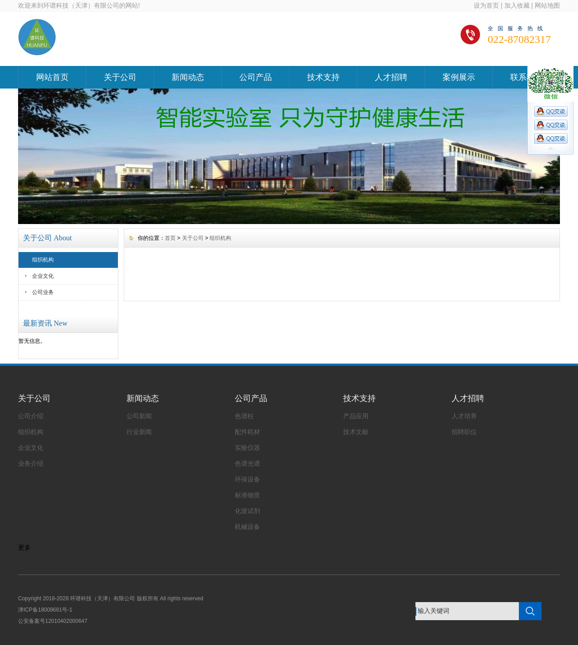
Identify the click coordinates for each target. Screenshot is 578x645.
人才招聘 (391, 77)
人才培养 (464, 416)
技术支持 (323, 77)
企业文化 (43, 276)
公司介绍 (30, 416)
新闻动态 (188, 77)
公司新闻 (139, 416)
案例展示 (459, 77)
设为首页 (486, 5)
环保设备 (247, 479)
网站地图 (547, 5)
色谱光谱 (247, 463)
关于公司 (120, 77)
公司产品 (255, 77)
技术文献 (355, 431)
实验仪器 (247, 447)
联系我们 (526, 77)
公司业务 (43, 292)
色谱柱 (244, 416)
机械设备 (247, 526)
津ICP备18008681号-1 (45, 610)
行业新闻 (139, 431)
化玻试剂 (247, 510)
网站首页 (52, 77)
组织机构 (43, 260)
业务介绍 (30, 463)
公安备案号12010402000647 (52, 621)
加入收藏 (517, 5)
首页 (170, 238)
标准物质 (247, 495)
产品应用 (355, 416)
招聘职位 (464, 431)
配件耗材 (247, 431)
